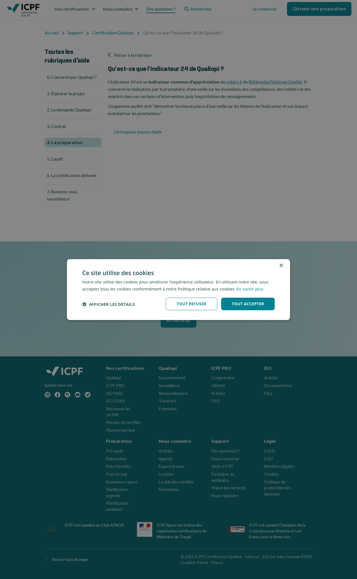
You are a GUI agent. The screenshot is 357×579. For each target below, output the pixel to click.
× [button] (281, 265)
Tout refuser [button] (191, 303)
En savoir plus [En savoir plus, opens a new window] (250, 288)
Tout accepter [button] (248, 303)
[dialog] (178, 289)
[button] (108, 303)
